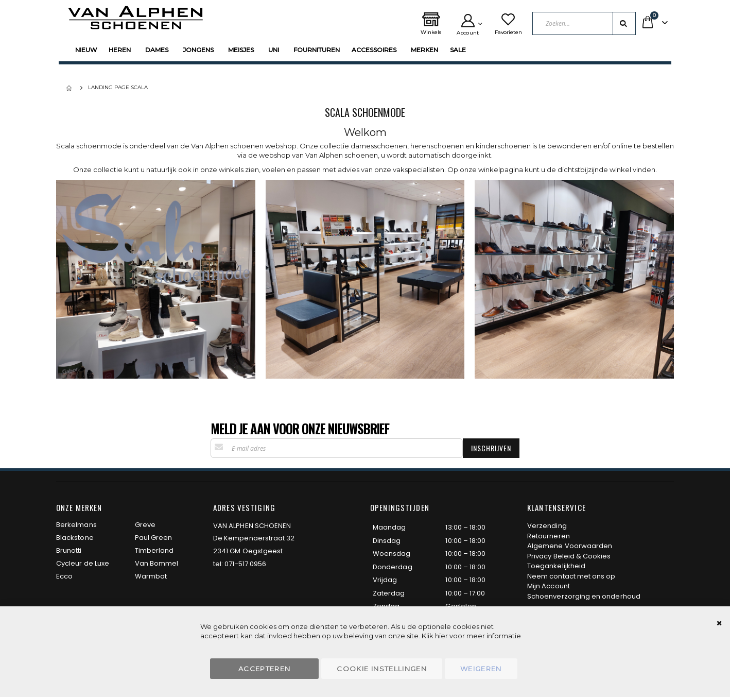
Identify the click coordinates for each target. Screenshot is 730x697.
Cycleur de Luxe (82, 563)
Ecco (64, 576)
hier (441, 636)
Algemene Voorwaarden (569, 546)
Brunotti (69, 550)
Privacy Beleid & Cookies (569, 556)
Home (70, 88)
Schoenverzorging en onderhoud (583, 596)
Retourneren (548, 536)
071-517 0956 (245, 564)
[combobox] (585, 23)
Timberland (154, 550)
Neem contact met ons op (571, 576)
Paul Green (153, 537)
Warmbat (151, 576)
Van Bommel (157, 563)
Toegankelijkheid (556, 566)
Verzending (547, 526)
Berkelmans (76, 525)
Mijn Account (548, 586)
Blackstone (75, 537)
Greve (145, 525)
